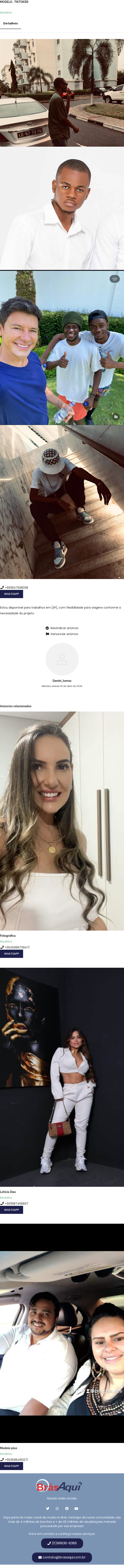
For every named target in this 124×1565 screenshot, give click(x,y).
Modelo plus (8, 1448)
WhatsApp (11, 594)
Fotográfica (8, 935)
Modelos (6, 12)
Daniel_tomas (62, 680)
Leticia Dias (8, 1192)
